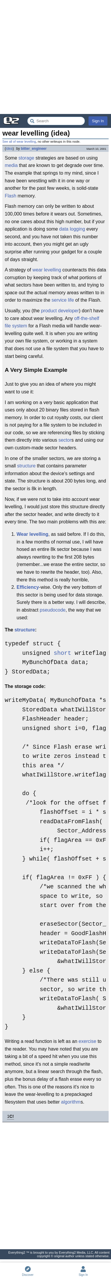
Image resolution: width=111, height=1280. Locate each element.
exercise (87, 1041)
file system (16, 325)
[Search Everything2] (56, 121)
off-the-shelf (86, 318)
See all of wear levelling (19, 141)
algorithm (71, 1101)
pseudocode (52, 609)
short (62, 653)
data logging (72, 228)
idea (9, 149)
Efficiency (28, 587)
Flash (10, 195)
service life (63, 300)
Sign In (98, 121)
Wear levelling (32, 534)
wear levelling (46, 269)
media (11, 165)
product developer (60, 310)
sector (64, 440)
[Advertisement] (55, 56)
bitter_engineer (34, 149)
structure (26, 465)
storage (26, 157)
